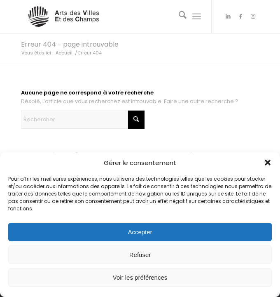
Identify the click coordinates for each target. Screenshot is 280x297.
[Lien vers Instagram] (253, 16)
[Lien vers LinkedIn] (228, 16)
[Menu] (196, 16)
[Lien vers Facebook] (240, 16)
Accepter (140, 232)
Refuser (140, 254)
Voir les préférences (140, 277)
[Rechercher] (178, 16)
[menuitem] (178, 16)
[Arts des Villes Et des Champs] (116, 16)
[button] (268, 162)
